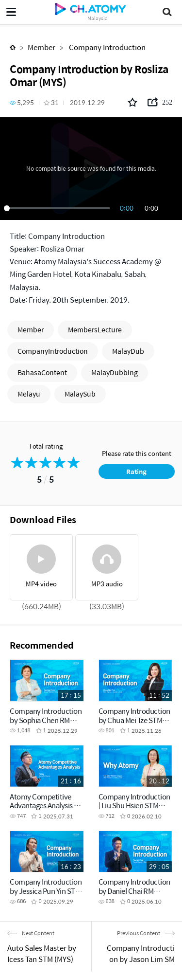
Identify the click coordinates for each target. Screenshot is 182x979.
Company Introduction (106, 47)
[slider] (58, 208)
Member (41, 47)
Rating (136, 471)
